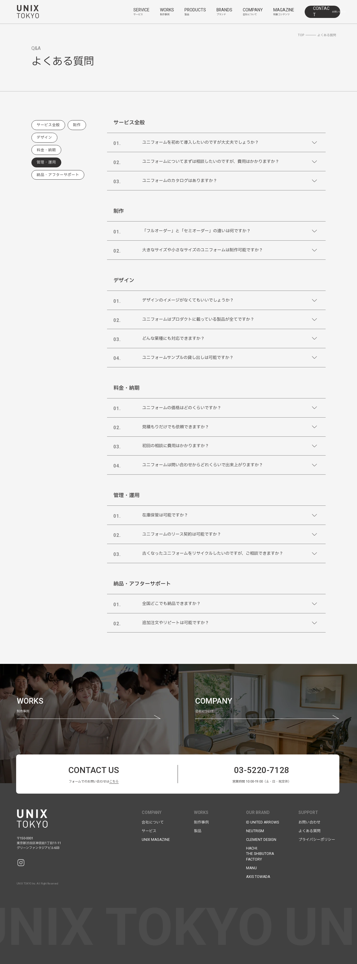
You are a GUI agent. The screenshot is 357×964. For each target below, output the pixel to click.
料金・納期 (46, 150)
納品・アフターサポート (58, 175)
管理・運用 (46, 162)
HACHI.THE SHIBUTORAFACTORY (260, 853)
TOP (301, 35)
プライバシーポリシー (316, 840)
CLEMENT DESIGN (261, 840)
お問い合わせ (309, 822)
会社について (153, 822)
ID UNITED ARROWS (262, 822)
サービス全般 (48, 125)
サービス (149, 831)
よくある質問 (309, 831)
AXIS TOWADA (258, 877)
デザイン (44, 137)
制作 (77, 125)
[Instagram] (21, 862)
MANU (251, 868)
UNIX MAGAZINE (156, 840)
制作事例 (201, 822)
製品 (198, 831)
